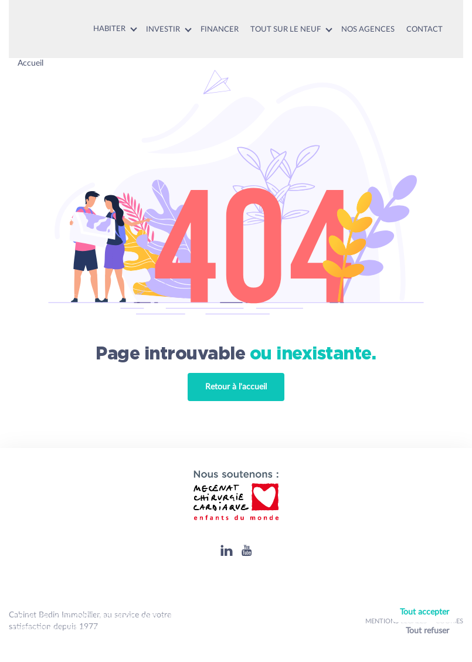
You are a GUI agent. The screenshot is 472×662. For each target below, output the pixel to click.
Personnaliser (427, 646)
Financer (220, 29)
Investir (163, 29)
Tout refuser (427, 631)
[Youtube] (247, 550)
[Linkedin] (226, 550)
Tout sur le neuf (285, 29)
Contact (424, 29)
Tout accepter (424, 612)
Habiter (109, 29)
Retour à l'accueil (236, 387)
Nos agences (368, 29)
